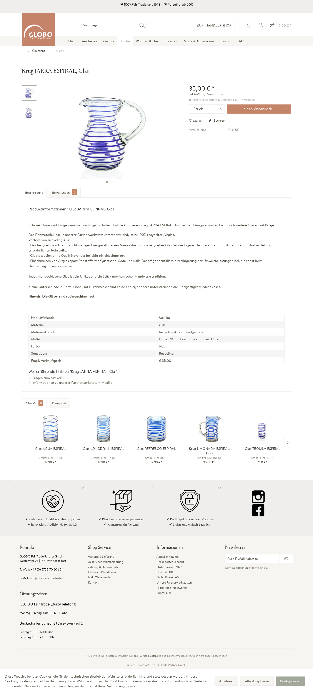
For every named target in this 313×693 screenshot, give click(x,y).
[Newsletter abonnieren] (286, 558)
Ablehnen (226, 681)
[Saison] (226, 41)
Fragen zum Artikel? (45, 377)
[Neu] (71, 41)
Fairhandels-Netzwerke (171, 587)
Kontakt (93, 582)
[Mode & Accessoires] (199, 41)
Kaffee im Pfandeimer (102, 572)
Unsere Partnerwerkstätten (174, 582)
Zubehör (34, 403)
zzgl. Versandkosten (213, 94)
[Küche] (125, 41)
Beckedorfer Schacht (170, 562)
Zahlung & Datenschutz (103, 567)
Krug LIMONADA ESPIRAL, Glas (209, 450)
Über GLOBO (165, 572)
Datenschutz (240, 568)
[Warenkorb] (280, 25)
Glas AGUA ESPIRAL (50, 448)
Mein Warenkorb (99, 577)
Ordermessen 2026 (169, 567)
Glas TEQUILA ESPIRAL (262, 448)
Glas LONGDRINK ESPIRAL (103, 448)
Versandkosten (148, 656)
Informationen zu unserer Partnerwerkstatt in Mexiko (70, 382)
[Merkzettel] (247, 25)
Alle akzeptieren (257, 681)
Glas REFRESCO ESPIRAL (156, 448)
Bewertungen (64, 192)
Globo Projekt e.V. (168, 577)
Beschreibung (34, 192)
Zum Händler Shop (214, 25)
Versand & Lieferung (101, 556)
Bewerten (217, 120)
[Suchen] (142, 25)
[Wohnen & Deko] (148, 41)
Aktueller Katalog (167, 556)
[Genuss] (108, 41)
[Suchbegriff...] (114, 25)
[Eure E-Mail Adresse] (252, 558)
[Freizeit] (172, 41)
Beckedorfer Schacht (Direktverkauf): (51, 623)
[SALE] (241, 41)
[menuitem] (146, 25)
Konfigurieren (290, 681)
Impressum (163, 593)
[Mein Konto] (261, 25)
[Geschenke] (88, 41)
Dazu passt (59, 403)
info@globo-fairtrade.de (45, 578)
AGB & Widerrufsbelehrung (105, 562)
